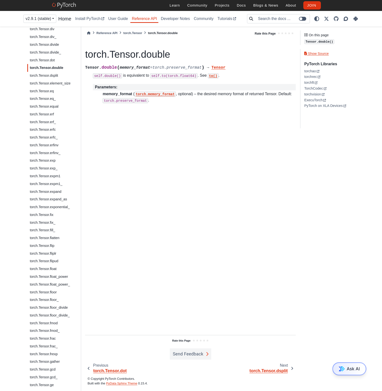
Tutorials (224, 19)
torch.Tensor (132, 33)
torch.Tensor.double (46, 68)
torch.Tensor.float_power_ (50, 284)
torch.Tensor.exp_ (43, 168)
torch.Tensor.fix (41, 215)
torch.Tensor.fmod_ (44, 331)
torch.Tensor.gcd (43, 369)
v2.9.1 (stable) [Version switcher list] (38, 19)
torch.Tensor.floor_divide (49, 307)
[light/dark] (317, 19)
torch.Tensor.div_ (43, 37)
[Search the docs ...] (282, 18)
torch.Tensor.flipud (44, 261)
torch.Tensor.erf (42, 114)
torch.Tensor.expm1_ (46, 184)
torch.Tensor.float (43, 269)
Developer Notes (175, 19)
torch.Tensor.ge (42, 385)
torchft (309, 82)
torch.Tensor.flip (42, 246)
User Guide (118, 19)
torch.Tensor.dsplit (44, 75)
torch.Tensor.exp (43, 160)
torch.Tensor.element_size (50, 83)
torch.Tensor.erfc (43, 129)
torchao (310, 71)
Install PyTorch (88, 19)
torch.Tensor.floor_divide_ (50, 315)
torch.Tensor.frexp (43, 354)
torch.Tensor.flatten (44, 238)
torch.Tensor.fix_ (42, 222)
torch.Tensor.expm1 (45, 176)
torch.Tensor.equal (44, 106)
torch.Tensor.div (42, 29)
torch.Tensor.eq (42, 91)
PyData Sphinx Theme (121, 383)
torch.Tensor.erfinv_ (45, 153)
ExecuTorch (313, 100)
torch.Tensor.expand (45, 192)
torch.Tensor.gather (45, 361)
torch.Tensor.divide (44, 45)
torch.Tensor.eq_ (43, 99)
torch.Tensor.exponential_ (50, 207)
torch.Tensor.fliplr (43, 253)
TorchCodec (313, 88)
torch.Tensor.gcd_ (43, 377)
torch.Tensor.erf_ (43, 122)
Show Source (316, 54)
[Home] (88, 33)
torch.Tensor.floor (43, 292)
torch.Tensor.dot (42, 60)
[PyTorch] (64, 5)
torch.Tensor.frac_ (43, 346)
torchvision (312, 94)
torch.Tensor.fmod (43, 323)
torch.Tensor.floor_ (44, 300)
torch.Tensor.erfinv (44, 145)
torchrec (310, 77)
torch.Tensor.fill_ (42, 230)
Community (203, 19)
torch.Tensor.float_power (49, 277)
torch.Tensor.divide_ (45, 52)
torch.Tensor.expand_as (48, 199)
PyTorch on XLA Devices (323, 106)
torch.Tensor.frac (43, 338)
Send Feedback (188, 353)
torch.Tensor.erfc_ (43, 137)
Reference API (144, 19)
